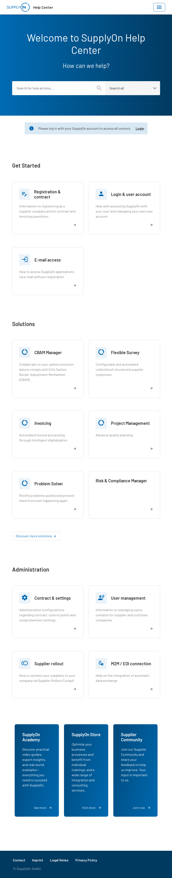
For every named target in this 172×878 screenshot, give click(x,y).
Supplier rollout (48, 663)
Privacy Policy (86, 860)
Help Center (43, 7)
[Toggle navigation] (159, 7)
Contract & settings (52, 598)
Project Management (130, 423)
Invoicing (42, 423)
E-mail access (47, 259)
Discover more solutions (34, 536)
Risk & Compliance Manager (121, 480)
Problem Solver (48, 483)
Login (140, 128)
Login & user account (131, 194)
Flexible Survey (125, 352)
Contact (19, 860)
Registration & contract (47, 194)
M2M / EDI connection (131, 663)
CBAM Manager (48, 352)
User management (128, 598)
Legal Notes (59, 860)
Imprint (37, 860)
